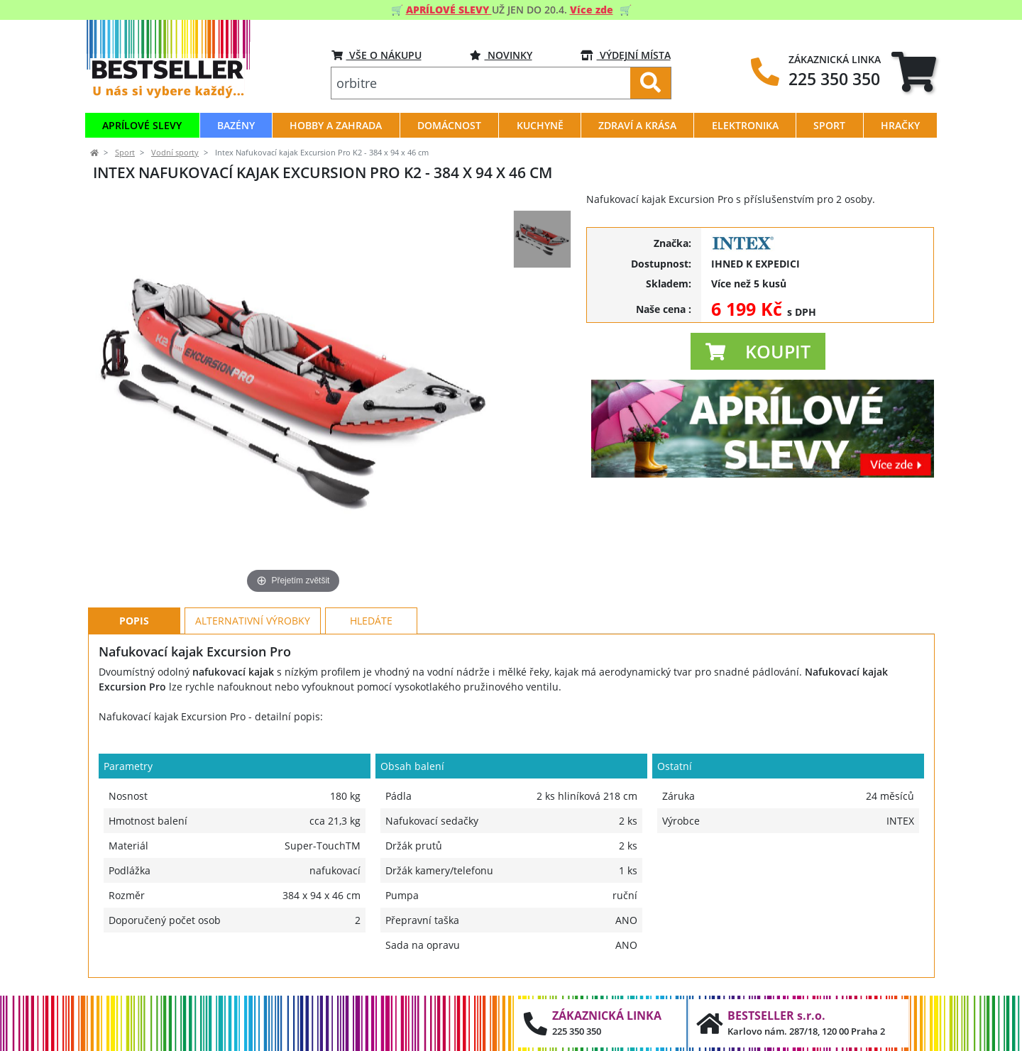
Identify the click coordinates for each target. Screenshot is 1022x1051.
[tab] (914, 71)
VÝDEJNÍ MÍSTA (626, 55)
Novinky (501, 55)
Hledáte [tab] (371, 620)
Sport (125, 153)
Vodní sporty (175, 153)
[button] (758, 351)
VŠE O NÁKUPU (376, 55)
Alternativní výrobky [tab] (252, 620)
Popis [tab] (134, 620)
